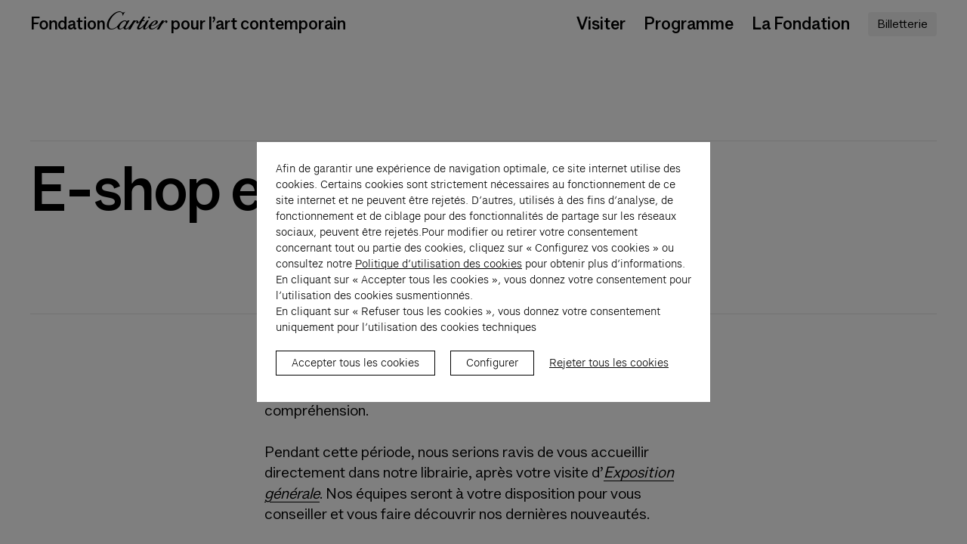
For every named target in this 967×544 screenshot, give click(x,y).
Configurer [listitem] (492, 371)
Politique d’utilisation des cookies (438, 272)
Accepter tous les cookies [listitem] (355, 371)
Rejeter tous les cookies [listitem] (609, 371)
